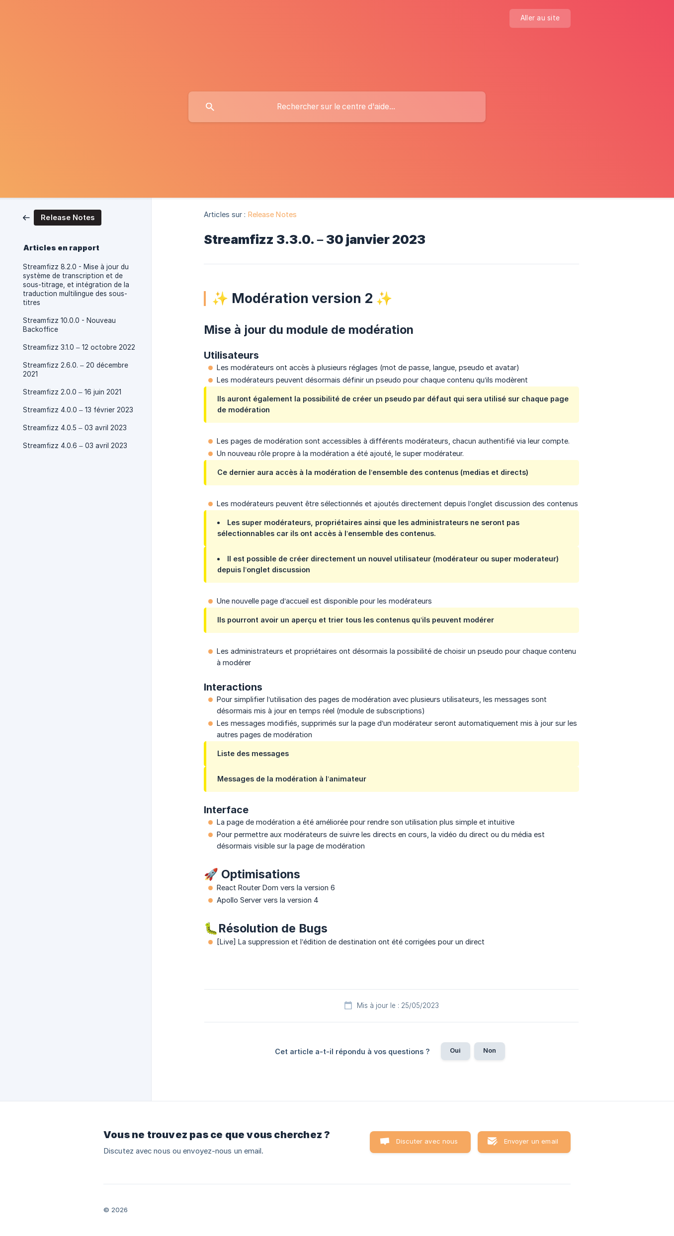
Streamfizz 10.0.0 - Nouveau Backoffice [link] (69, 324)
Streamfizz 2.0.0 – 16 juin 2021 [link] (72, 392)
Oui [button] (455, 1050)
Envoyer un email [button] (531, 1141)
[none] (540, 18)
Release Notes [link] (272, 214)
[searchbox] (337, 106)
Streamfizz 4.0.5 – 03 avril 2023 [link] (75, 428)
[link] (62, 217)
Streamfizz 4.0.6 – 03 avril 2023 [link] (75, 446)
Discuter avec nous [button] (427, 1141)
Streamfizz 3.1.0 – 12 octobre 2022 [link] (79, 347)
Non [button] (489, 1050)
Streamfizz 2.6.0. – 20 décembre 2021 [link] (75, 369)
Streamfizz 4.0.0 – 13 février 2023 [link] (78, 410)
